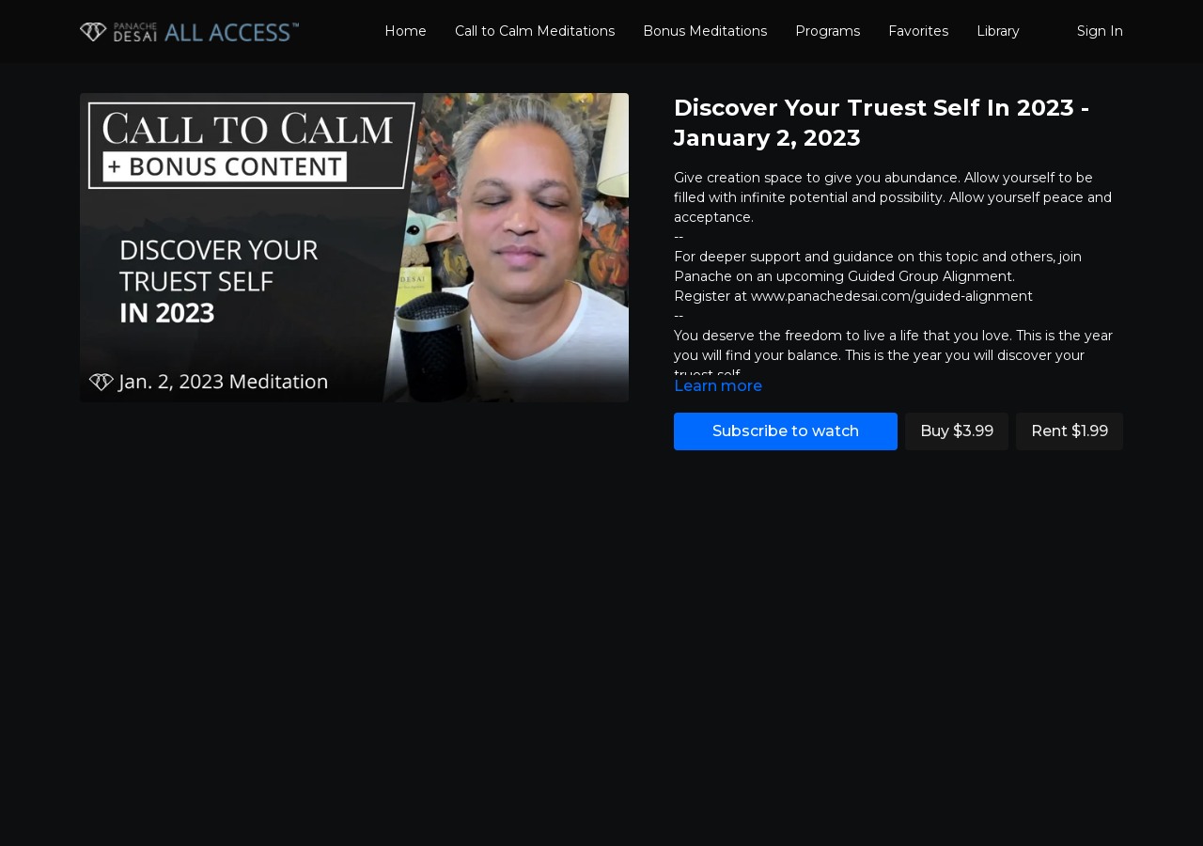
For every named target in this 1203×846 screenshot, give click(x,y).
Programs (827, 31)
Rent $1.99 (1069, 431)
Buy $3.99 (956, 431)
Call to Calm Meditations (535, 31)
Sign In (1100, 31)
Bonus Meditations (705, 31)
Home (405, 31)
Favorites (918, 31)
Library (998, 31)
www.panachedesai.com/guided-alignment (892, 296)
